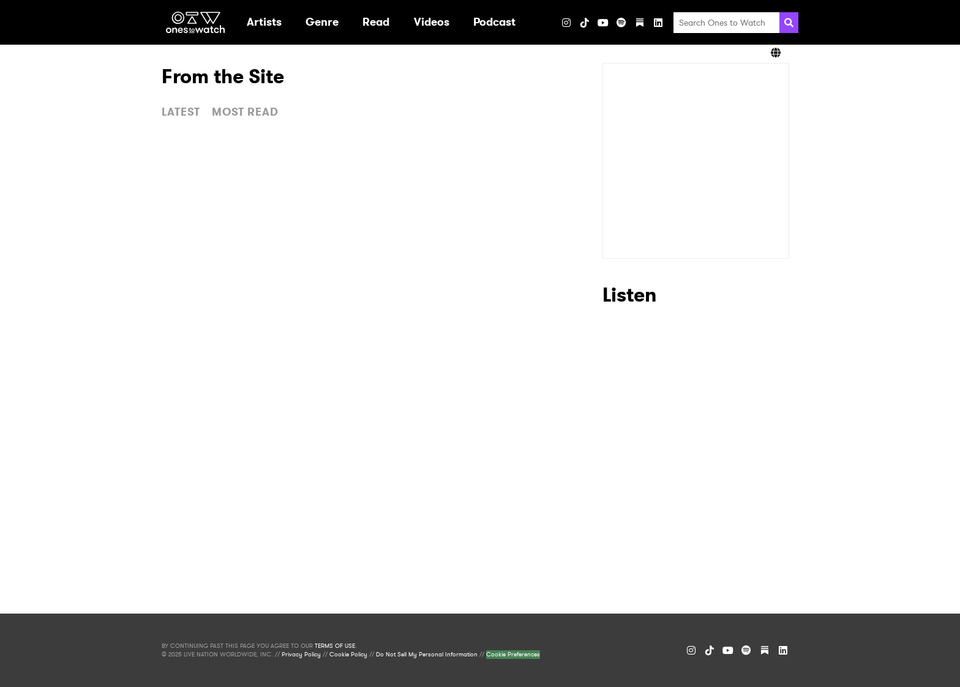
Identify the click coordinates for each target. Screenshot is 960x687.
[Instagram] (566, 22)
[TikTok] (585, 22)
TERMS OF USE (335, 646)
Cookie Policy (348, 654)
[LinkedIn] (658, 22)
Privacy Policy (301, 654)
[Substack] (640, 22)
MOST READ (245, 112)
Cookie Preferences (513, 654)
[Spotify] (621, 22)
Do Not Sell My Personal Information (427, 654)
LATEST (181, 112)
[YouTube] (603, 22)
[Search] (788, 22)
